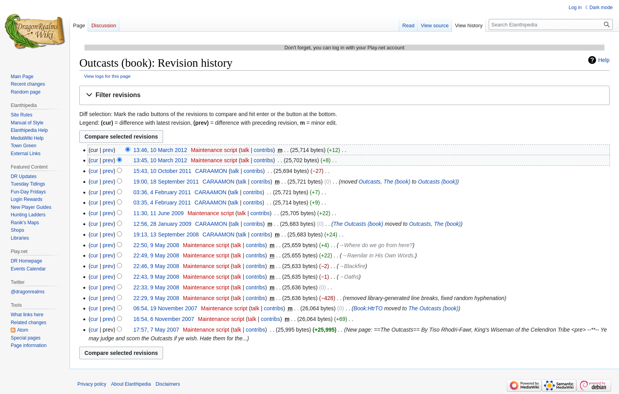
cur (94, 160)
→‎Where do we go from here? (376, 245)
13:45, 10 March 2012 (160, 160)
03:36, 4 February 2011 (162, 192)
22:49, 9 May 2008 (156, 255)
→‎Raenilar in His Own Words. (378, 255)
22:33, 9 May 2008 (156, 287)
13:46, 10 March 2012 (160, 150)
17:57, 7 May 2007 (156, 329)
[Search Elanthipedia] (551, 24)
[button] (344, 95)
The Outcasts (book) (358, 224)
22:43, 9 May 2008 (156, 277)
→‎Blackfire (352, 266)
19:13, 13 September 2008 (166, 234)
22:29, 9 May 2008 (156, 298)
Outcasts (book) (437, 181)
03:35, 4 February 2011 (162, 202)
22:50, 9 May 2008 (156, 245)
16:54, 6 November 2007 (163, 319)
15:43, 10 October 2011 (162, 171)
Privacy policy (91, 384)
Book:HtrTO (368, 308)
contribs (263, 150)
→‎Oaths (349, 277)
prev (108, 150)
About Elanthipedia (131, 384)
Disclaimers (168, 384)
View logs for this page (107, 76)
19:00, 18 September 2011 (166, 181)
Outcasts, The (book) (385, 181)
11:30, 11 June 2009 (158, 213)
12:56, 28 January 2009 (162, 224)
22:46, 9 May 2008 (156, 266)
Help (604, 60)
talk (245, 150)
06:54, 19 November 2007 (165, 308)
